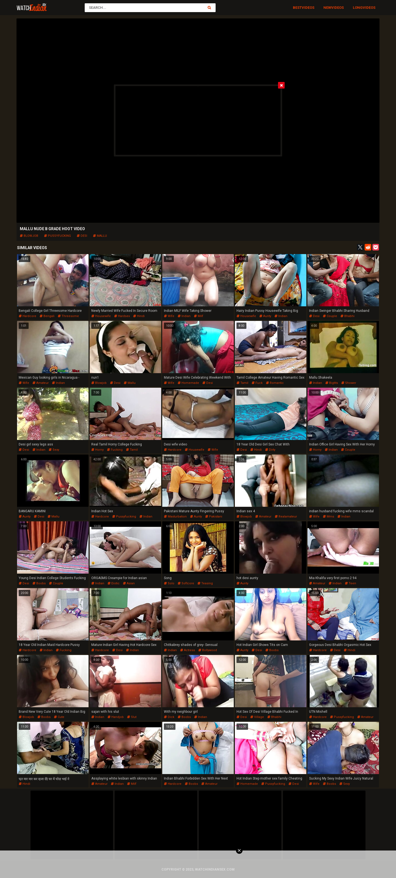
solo (169, 583)
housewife (101, 316)
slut (131, 717)
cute (59, 717)
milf (198, 316)
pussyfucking (57, 236)
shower (348, 383)
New (327, 7)
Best (297, 7)
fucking (115, 450)
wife (169, 316)
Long (358, 7)
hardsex (122, 316)
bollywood (207, 650)
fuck (257, 383)
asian (129, 583)
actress (187, 650)
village (257, 717)
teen (350, 583)
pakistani (213, 516)
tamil (242, 383)
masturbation (175, 516)
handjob (116, 717)
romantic (275, 383)
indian (184, 316)
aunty (265, 316)
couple (330, 316)
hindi (139, 316)
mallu (100, 236)
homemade (188, 383)
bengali (47, 316)
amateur (40, 383)
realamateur (286, 516)
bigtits (331, 383)
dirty (270, 450)
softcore (186, 583)
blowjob (29, 236)
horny (97, 450)
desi (82, 236)
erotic (114, 583)
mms (328, 516)
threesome (68, 316)
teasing (205, 583)
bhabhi (347, 316)
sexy (54, 450)
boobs (39, 583)
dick (169, 717)
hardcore (27, 316)
